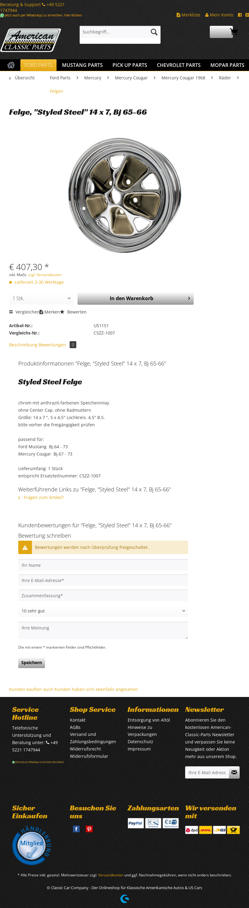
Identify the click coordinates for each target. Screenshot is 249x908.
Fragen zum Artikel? (41, 497)
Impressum (139, 749)
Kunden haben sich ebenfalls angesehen (96, 689)
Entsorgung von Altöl (149, 720)
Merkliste (188, 15)
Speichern (31, 662)
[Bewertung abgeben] (103, 611)
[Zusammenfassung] (103, 595)
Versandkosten (110, 875)
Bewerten (73, 312)
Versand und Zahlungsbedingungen (93, 737)
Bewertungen (57, 345)
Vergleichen (24, 312)
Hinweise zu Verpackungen (142, 730)
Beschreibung (23, 345)
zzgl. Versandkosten (45, 274)
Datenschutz (140, 741)
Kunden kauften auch (31, 689)
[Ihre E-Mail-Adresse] (103, 580)
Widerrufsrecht (85, 749)
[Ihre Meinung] (103, 630)
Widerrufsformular (89, 756)
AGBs (75, 727)
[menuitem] (120, 35)
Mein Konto (219, 15)
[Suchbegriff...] (120, 32)
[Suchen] (154, 32)
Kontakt (77, 720)
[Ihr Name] (103, 565)
